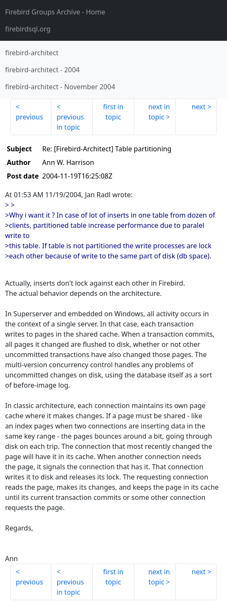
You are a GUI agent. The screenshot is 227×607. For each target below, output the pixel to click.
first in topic (113, 112)
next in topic (159, 112)
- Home (55, 12)
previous (29, 117)
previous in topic (70, 122)
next (199, 106)
